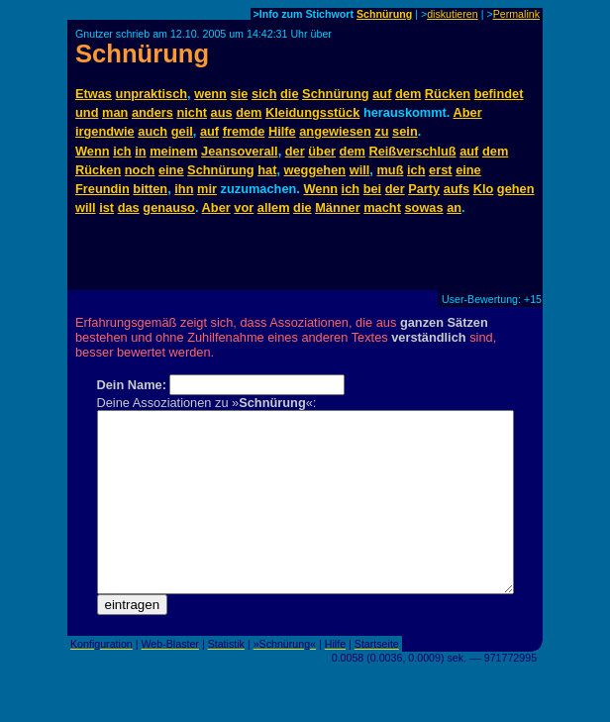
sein (405, 131)
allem (273, 207)
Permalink (516, 14)
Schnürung (384, 14)
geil (182, 131)
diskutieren (452, 14)
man (115, 112)
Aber (467, 112)
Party (424, 188)
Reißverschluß (412, 151)
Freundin (102, 188)
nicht (191, 112)
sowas (423, 207)
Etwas (93, 93)
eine (171, 169)
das (129, 207)
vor (244, 207)
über (322, 151)
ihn (183, 188)
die (289, 93)
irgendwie (105, 131)
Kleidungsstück (312, 112)
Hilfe (282, 131)
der (295, 151)
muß (389, 169)
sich (264, 93)
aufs (456, 188)
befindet (499, 93)
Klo (483, 188)
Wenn (92, 151)
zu (381, 131)
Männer (337, 207)
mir (207, 188)
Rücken (447, 93)
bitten (150, 188)
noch (140, 169)
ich (122, 151)
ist (106, 207)
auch (152, 131)
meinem (173, 151)
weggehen (315, 169)
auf (381, 93)
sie (240, 93)
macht (382, 207)
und (86, 112)
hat (266, 169)
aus (222, 112)
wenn (210, 93)
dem (408, 93)
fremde (244, 131)
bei (372, 188)
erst (440, 169)
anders (152, 112)
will (360, 169)
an (454, 207)
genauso (169, 207)
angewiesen (335, 131)
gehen (516, 188)
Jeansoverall (239, 151)
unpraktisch (152, 93)
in (140, 151)
